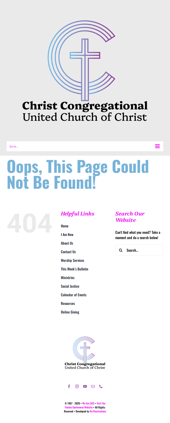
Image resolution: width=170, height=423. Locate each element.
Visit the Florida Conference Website (85, 405)
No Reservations (98, 411)
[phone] (101, 386)
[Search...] (139, 250)
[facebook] (69, 386)
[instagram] (77, 386)
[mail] (93, 386)
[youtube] (85, 386)
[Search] (120, 250)
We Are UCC (88, 403)
